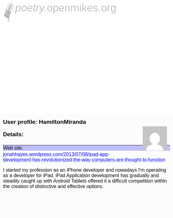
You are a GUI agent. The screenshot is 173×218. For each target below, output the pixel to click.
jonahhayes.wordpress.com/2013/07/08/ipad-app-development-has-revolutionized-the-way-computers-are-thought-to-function (84, 157)
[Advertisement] (86, 67)
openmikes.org (65, 8)
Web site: (13, 147)
